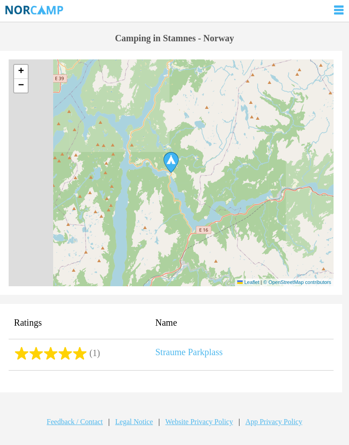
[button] (171, 162)
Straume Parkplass (189, 352)
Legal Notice (134, 421)
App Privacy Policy (273, 421)
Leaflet (248, 282)
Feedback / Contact (75, 421)
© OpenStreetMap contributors (297, 282)
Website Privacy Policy (199, 421)
